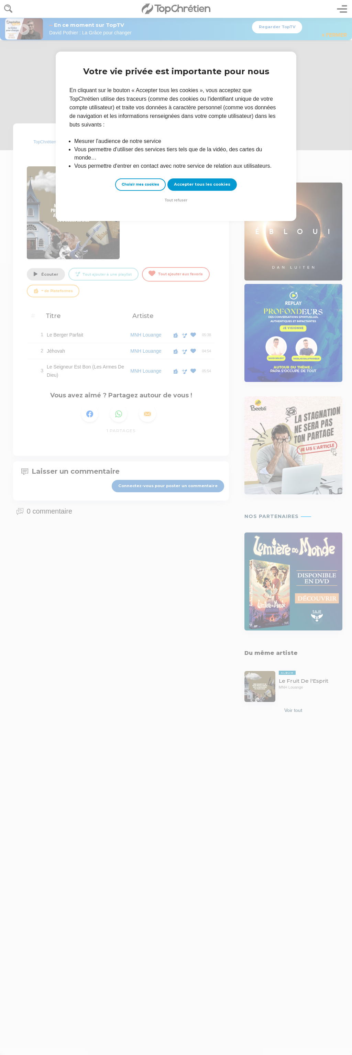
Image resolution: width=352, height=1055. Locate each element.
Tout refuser (176, 200)
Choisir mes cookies (140, 184)
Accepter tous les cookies (202, 184)
